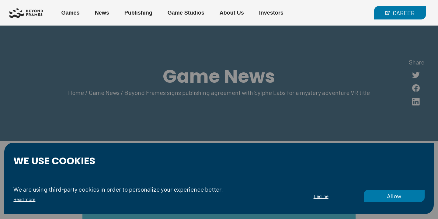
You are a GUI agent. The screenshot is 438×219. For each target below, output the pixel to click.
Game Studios (186, 13)
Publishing (138, 13)
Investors (271, 13)
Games (70, 13)
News (102, 13)
